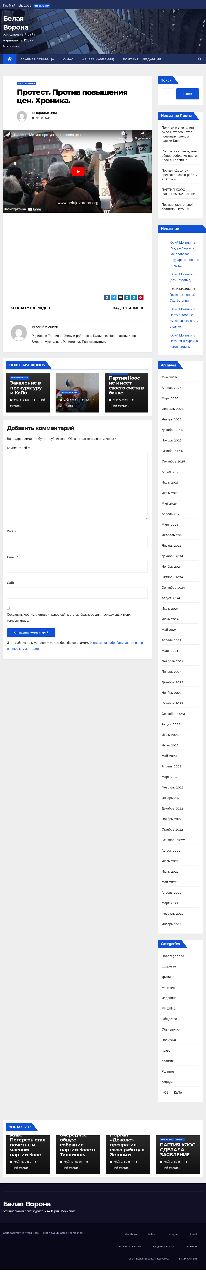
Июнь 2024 (170, 619)
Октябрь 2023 (172, 703)
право (166, 1050)
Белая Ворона (27, 1204)
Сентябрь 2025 (173, 461)
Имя (11, 531)
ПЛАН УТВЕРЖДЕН (30, 308)
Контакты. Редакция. (142, 59)
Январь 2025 (172, 545)
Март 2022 (170, 903)
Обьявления (171, 1029)
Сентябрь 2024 (173, 587)
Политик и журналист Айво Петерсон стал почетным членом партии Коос (27, 1140)
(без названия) (181, 280)
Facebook (131, 1234)
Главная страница (37, 59)
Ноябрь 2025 (172, 440)
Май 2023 (169, 756)
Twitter (152, 1234)
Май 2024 (169, 630)
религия (168, 1061)
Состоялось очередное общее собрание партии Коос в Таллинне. (180, 155)
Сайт (10, 583)
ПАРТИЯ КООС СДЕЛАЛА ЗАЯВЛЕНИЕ (177, 1150)
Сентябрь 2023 (173, 714)
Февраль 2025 (173, 535)
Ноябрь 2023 (172, 693)
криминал (169, 977)
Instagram (173, 1234)
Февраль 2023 (173, 787)
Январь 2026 (172, 419)
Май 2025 (169, 503)
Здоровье (169, 966)
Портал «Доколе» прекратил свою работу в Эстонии (179, 175)
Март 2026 (170, 398)
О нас (68, 59)
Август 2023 (171, 724)
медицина (169, 998)
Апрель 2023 (172, 766)
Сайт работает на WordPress (21, 1232)
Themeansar (75, 1232)
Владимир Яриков (163, 1246)
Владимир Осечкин (130, 1246)
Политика (169, 1040)
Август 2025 (171, 472)
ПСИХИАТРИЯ (188, 1258)
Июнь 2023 (170, 745)
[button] (199, 59)
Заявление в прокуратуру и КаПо (26, 388)
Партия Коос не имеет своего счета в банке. (126, 385)
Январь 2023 (172, 798)
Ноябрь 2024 (172, 566)
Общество (169, 1019)
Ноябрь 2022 (172, 819)
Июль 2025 (170, 482)
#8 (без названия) (98, 59)
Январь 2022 (172, 924)
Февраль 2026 (173, 409)
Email (12, 557)
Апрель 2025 (172, 514)
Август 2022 (171, 850)
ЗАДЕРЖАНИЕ (128, 308)
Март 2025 (170, 524)
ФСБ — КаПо (172, 1092)
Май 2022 (169, 882)
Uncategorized (26, 83)
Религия (168, 1071)
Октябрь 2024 (172, 577)
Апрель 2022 (172, 892)
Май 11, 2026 (22, 1162)
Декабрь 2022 (172, 808)
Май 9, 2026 (122, 1162)
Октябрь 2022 (172, 829)
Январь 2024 (172, 672)
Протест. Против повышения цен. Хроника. (72, 96)
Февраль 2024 (173, 661)
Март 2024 (170, 651)
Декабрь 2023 (172, 682)
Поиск (166, 80)
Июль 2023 (170, 735)
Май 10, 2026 (73, 1162)
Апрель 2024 (172, 640)
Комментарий (18, 448)
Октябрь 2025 (172, 451)
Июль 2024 (170, 609)
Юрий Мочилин (47, 113)
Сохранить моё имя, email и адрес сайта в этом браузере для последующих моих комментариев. (69, 617)
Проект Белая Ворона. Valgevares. (148, 1258)
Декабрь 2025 (172, 430)
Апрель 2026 (172, 388)
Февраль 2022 (173, 913)
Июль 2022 (170, 861)
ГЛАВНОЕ (191, 1246)
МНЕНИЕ (169, 1008)
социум (167, 1082)
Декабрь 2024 (172, 556)
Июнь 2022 (170, 871)
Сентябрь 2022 (173, 840)
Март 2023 (170, 777)
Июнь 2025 (170, 493)
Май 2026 (169, 377)
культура (168, 987)
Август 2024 (171, 598)
